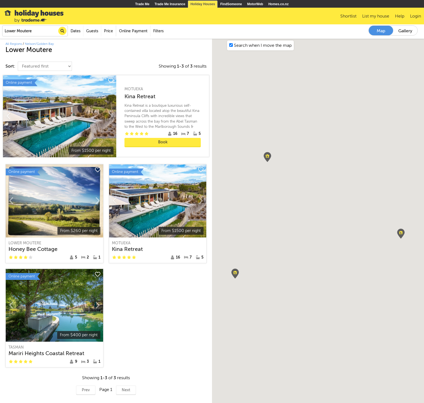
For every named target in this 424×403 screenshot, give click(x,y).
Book (162, 142)
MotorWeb (255, 4)
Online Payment (133, 31)
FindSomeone (231, 4)
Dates (75, 31)
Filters (158, 31)
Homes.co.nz (278, 4)
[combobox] (35, 30)
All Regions (13, 44)
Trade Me (142, 4)
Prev (86, 390)
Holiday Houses (202, 4)
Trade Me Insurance (170, 4)
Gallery (405, 30)
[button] (235, 273)
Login (415, 16)
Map (381, 30)
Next (126, 390)
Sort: (10, 66)
